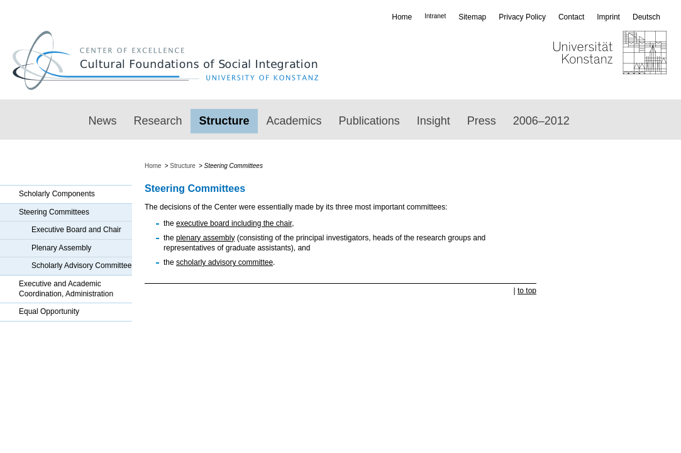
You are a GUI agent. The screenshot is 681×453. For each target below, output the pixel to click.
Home (402, 17)
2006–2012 (541, 121)
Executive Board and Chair (76, 229)
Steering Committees (54, 212)
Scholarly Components (57, 193)
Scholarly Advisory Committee (81, 265)
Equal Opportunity (49, 311)
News (103, 121)
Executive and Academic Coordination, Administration (66, 288)
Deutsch (646, 17)
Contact (571, 17)
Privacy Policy (522, 17)
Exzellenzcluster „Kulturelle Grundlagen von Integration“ (171, 60)
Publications (369, 121)
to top (527, 290)
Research (158, 121)
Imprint (608, 17)
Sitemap (472, 17)
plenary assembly (205, 237)
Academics (294, 121)
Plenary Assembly (61, 247)
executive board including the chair (234, 223)
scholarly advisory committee (224, 262)
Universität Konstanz (573, 60)
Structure (224, 121)
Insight (433, 121)
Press (481, 121)
